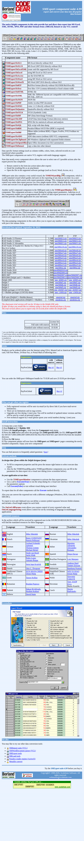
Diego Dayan (72, 554)
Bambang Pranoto (74, 568)
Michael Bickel (32, 550)
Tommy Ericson (73, 565)
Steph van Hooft (32, 553)
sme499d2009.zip (61, 273)
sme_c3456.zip (61, 292)
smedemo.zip (60, 300)
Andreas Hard (72, 563)
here (46, 452)
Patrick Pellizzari (33, 540)
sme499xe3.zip (61, 263)
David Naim (31, 594)
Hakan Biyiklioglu (33, 589)
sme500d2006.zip (61, 278)
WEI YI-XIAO (73, 571)
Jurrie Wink (30, 555)
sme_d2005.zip (61, 280)
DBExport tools (15, 753)
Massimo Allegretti (71, 544)
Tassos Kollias (32, 578)
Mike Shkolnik (32, 534)
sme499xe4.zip (61, 260)
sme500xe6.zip (61, 255)
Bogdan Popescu (32, 584)
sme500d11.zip (61, 243)
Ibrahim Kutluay (32, 591)
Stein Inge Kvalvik (33, 564)
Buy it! (51, 367)
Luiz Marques (72, 559)
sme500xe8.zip (61, 250)
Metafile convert (15, 761)
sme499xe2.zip (61, 265)
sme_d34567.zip (60, 290)
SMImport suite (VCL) (18, 748)
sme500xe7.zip (61, 253)
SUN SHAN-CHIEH (34, 571)
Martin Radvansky (71, 590)
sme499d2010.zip (61, 270)
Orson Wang (31, 574)
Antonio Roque (32, 560)
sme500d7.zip (60, 282)
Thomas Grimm (32, 548)
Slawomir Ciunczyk (71, 578)
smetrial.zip (60, 297)
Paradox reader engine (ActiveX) (22, 759)
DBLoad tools (14, 756)
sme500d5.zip (60, 287)
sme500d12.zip (61, 241)
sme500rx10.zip (60, 247)
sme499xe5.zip (61, 258)
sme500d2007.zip (61, 275)
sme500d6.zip (60, 285)
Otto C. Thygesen (33, 568)
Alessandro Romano (71, 549)
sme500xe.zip (60, 268)
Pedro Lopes (31, 558)
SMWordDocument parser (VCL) (22, 751)
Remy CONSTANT (34, 538)
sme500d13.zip (61, 238)
